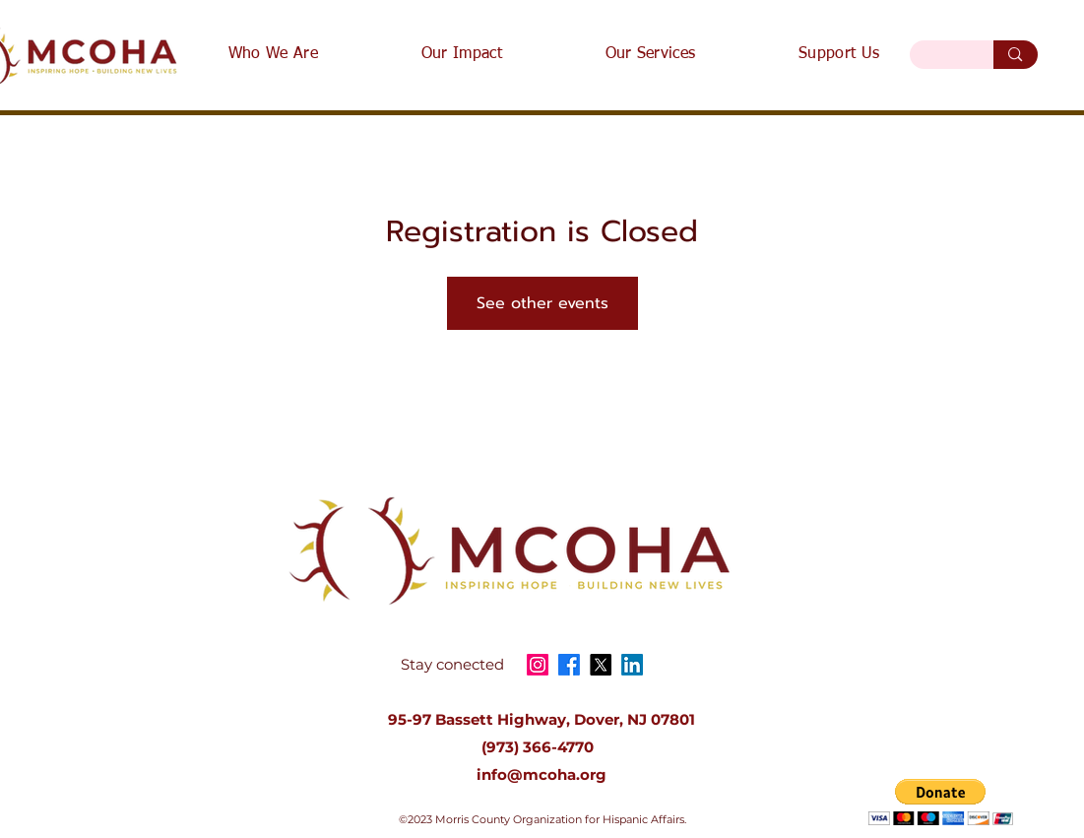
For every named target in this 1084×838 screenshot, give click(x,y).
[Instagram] (537, 665)
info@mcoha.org (541, 774)
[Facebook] (569, 665)
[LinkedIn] (632, 665)
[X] (600, 665)
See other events (542, 303)
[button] (940, 802)
